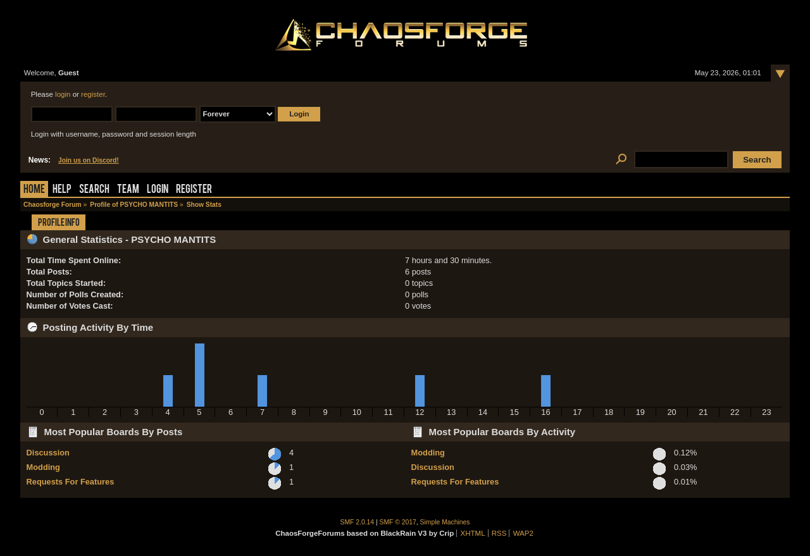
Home (34, 190)
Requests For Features (71, 481)
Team (128, 190)
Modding (43, 467)
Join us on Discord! (88, 160)
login (62, 94)
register (93, 94)
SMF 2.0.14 (357, 522)
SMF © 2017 (398, 522)
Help (62, 190)
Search (94, 190)
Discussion (48, 452)
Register (194, 190)
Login (157, 190)
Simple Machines (445, 522)
